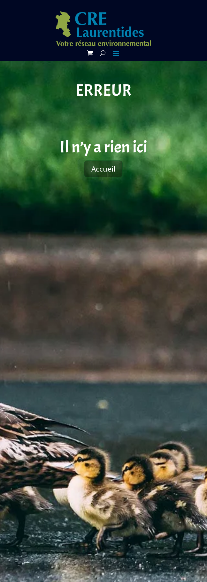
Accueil (103, 168)
